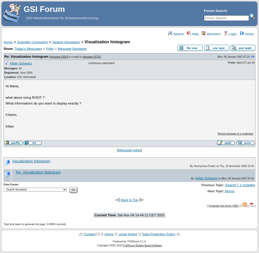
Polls (50, 49)
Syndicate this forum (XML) (223, 205)
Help (193, 34)
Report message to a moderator (235, 133)
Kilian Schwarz (21, 63)
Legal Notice (127, 234)
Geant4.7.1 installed (240, 185)
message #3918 (59, 56)
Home (247, 34)
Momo (229, 191)
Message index (129, 150)
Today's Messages (28, 49)
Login (230, 34)
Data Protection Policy (158, 234)
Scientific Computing (32, 42)
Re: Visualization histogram (26, 56)
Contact (89, 234)
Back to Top (129, 200)
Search (176, 34)
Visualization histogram (31, 161)
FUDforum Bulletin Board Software (142, 245)
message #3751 (91, 56)
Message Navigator (72, 49)
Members (211, 34)
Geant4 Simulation (66, 42)
